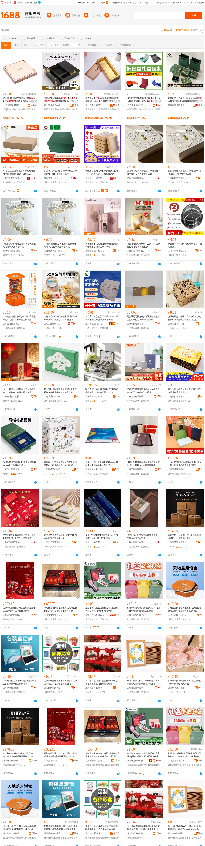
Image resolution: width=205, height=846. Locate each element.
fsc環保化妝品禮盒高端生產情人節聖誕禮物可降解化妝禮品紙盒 (60, 172)
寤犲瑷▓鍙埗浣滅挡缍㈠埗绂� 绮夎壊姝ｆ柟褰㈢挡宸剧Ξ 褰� (20, 100)
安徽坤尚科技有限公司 (136, 178)
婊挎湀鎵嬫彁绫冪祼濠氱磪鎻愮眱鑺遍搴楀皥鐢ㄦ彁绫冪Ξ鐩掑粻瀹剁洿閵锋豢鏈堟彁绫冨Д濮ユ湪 (143, 828)
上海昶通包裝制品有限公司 (12, 323)
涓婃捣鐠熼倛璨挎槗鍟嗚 (136, 833)
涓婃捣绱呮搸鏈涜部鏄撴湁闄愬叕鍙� (12, 760)
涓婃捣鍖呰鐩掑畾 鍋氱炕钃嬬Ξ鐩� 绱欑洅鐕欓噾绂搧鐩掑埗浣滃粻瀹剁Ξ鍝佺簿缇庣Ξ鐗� (61, 828)
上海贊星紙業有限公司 (94, 323)
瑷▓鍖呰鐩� (9, 109)
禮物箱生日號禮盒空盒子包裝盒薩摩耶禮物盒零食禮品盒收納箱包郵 (60, 463)
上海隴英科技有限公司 (94, 396)
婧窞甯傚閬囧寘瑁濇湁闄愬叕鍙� (136, 105)
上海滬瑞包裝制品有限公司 (136, 396)
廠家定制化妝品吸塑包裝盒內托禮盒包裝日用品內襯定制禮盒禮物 (101, 609)
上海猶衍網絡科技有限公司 (12, 615)
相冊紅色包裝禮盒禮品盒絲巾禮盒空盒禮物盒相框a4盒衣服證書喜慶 (143, 463)
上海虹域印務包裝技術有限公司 (136, 251)
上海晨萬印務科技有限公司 (53, 396)
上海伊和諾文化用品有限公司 (177, 688)
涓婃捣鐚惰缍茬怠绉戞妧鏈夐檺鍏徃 (53, 760)
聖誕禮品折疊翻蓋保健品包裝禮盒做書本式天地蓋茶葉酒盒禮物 (143, 391)
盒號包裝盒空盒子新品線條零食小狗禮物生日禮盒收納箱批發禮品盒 (184, 318)
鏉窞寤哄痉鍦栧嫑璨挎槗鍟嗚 (177, 833)
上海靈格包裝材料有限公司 (94, 469)
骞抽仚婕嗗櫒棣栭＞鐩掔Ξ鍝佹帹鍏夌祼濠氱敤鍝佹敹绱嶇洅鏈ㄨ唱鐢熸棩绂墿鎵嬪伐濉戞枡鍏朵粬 (102, 755)
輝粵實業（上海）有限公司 (53, 178)
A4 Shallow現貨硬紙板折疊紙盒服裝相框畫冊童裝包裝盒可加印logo (19, 172)
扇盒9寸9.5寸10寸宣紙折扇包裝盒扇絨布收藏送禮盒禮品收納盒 (101, 536)
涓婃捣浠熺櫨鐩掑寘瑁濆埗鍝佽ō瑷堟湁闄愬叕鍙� (177, 760)
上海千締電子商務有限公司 (94, 251)
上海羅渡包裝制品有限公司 (94, 615)
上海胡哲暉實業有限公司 (136, 469)
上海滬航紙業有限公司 (53, 688)
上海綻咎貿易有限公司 (12, 542)
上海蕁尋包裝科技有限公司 (12, 688)
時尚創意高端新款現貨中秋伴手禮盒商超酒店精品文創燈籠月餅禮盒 (19, 318)
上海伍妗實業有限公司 (53, 542)
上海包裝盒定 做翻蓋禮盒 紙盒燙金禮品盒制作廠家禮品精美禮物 (20, 682)
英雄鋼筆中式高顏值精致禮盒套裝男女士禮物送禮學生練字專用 (101, 245)
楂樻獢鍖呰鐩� (108, 109)
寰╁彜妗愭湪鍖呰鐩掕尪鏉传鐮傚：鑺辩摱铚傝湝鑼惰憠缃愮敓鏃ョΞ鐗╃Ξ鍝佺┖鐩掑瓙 (20, 755)
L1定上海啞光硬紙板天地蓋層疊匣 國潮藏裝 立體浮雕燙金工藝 (185, 172)
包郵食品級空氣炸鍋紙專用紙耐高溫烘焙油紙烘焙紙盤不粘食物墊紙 (60, 318)
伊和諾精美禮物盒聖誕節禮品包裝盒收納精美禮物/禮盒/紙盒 (184, 682)
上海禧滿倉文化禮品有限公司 (12, 396)
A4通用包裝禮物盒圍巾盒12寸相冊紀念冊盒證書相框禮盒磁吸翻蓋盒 (184, 463)
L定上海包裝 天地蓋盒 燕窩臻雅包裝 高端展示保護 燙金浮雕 (19, 245)
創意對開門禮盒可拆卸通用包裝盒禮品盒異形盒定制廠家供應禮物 (143, 318)
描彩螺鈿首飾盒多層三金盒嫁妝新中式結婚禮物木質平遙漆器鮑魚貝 (19, 609)
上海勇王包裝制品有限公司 (53, 323)
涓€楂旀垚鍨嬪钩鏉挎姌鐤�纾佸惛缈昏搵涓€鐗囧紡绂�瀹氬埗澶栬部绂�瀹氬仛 (144, 100)
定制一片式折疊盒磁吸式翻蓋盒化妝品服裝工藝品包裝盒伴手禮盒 (101, 463)
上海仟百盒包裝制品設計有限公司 (136, 615)
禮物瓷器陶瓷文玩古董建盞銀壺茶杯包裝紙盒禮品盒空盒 (143, 536)
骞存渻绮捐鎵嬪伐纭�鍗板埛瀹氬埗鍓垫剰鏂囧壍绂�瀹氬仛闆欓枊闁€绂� (61, 100)
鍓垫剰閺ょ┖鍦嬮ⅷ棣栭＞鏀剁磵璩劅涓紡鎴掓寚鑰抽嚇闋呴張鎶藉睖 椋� (184, 100)
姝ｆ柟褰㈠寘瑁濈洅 (26, 109)
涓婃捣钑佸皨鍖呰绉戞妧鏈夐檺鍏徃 (53, 833)
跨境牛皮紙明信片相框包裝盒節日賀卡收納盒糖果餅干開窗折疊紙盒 (143, 682)
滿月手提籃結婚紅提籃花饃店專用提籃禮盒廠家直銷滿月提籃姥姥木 (101, 682)
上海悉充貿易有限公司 (177, 323)
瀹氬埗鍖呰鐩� (67, 109)
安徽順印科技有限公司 (177, 178)
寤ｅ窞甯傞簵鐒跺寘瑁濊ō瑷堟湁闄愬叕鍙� (94, 105)
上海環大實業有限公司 (12, 469)
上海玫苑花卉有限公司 (94, 542)
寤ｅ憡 (34, 101)
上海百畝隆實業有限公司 (177, 469)
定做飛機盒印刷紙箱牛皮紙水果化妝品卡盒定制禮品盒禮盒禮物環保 (60, 682)
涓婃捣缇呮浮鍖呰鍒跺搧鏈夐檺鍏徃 (136, 760)
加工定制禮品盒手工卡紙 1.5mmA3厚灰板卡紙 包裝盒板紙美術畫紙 (102, 318)
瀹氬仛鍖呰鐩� (51, 109)
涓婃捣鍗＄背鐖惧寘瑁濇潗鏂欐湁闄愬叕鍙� (12, 833)
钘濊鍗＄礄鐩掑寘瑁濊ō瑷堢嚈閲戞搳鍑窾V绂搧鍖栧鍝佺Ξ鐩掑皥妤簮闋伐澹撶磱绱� (185, 755)
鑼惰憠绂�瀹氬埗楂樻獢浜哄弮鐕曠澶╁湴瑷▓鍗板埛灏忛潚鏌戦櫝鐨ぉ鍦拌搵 (102, 100)
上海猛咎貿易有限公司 (53, 469)
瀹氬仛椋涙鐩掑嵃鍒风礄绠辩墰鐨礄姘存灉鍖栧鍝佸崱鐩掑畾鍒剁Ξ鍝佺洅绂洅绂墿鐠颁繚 (101, 828)
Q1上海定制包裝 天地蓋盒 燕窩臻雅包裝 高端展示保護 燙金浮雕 (60, 245)
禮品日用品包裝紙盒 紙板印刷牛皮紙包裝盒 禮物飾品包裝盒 (143, 245)
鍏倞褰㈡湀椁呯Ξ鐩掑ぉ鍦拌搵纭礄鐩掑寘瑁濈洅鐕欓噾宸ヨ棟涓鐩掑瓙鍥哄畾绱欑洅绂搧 (19, 828)
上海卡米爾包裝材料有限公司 (177, 615)
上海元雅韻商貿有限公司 (136, 542)
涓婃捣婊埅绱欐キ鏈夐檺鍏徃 (94, 833)
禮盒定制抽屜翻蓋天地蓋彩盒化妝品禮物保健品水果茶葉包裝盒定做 (60, 391)
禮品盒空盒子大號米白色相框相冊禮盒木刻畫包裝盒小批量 (60, 536)
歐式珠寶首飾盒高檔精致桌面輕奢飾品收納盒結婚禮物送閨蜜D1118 (101, 391)
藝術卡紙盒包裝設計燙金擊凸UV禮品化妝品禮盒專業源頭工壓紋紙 (143, 609)
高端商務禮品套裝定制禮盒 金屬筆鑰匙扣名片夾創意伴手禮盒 (19, 463)
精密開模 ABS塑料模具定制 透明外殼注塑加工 (185, 245)
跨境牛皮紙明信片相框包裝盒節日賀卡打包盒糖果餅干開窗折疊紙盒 (101, 172)
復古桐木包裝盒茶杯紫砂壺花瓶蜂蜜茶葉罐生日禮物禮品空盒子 (184, 536)
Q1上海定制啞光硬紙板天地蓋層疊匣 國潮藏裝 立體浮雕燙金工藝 (143, 172)
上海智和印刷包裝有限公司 (94, 178)
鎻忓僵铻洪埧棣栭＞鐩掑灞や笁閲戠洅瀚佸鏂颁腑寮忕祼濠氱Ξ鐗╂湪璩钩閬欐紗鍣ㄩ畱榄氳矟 (61, 755)
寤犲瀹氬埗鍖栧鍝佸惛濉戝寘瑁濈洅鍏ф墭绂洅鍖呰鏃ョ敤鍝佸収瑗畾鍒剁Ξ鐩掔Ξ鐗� (143, 755)
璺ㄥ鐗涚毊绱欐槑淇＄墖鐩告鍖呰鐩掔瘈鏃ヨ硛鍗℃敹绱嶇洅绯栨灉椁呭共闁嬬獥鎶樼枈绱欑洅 (184, 828)
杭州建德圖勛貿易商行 (136, 688)
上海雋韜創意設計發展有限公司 (12, 178)
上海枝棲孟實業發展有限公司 (53, 615)
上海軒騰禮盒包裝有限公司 (136, 323)
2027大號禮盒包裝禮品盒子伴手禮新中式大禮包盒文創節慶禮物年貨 (19, 391)
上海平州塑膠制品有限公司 (177, 251)
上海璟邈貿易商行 (93, 688)
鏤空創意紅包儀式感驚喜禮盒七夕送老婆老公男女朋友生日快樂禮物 (19, 536)
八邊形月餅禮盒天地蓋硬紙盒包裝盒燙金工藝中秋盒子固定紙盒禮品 (184, 609)
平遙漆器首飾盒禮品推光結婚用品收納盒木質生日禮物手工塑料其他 (60, 609)
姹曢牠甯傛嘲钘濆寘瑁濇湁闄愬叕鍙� (177, 105)
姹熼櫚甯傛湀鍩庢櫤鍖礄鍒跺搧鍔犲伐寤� (12, 105)
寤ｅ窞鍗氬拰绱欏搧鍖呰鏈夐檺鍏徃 (53, 105)
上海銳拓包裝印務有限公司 (177, 396)
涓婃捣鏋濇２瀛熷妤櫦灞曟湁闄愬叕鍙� (94, 760)
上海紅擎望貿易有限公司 (177, 542)
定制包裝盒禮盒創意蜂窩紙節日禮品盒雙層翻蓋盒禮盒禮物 (184, 391)
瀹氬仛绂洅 (147, 109)
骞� (34, 105)
